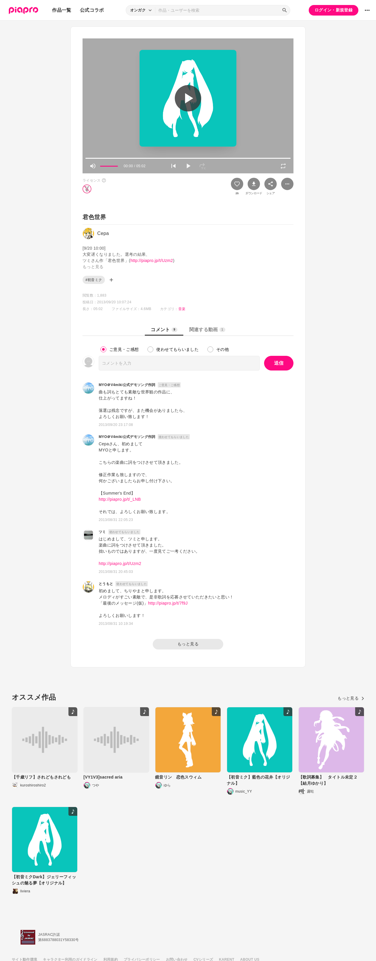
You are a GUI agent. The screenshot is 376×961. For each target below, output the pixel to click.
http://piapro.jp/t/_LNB (120, 499)
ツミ (102, 532)
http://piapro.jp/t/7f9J (168, 603)
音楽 (182, 309)
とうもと (106, 584)
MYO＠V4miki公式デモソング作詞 (127, 385)
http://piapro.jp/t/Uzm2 (151, 260)
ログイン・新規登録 (333, 10)
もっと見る (188, 644)
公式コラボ (92, 10)
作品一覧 (61, 10)
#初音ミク (93, 280)
